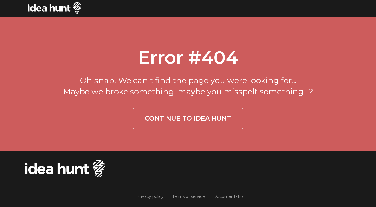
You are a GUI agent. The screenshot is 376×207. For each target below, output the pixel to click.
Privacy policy (150, 196)
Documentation (229, 196)
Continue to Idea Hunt (188, 118)
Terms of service (188, 196)
